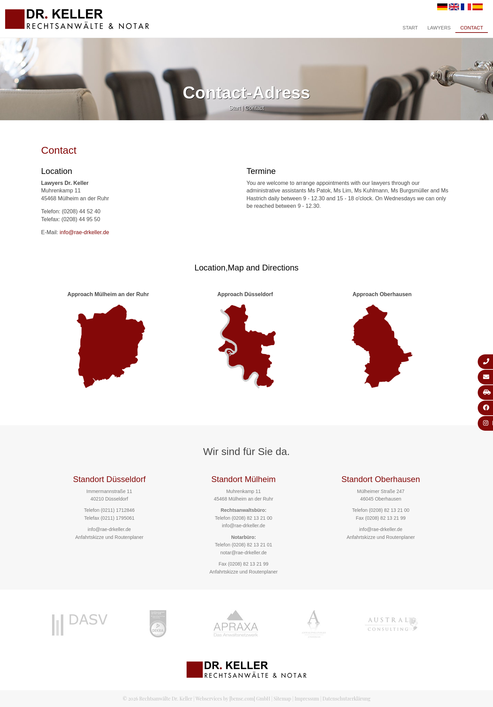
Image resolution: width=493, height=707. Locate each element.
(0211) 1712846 (118, 510)
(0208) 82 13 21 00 (252, 518)
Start (410, 27)
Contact (471, 27)
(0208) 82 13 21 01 (252, 544)
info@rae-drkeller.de (84, 232)
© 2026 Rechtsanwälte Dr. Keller (157, 698)
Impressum (307, 698)
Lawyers (439, 27)
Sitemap (282, 698)
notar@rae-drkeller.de (243, 552)
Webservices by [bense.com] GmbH (232, 698)
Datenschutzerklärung (346, 698)
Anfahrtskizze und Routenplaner (109, 537)
